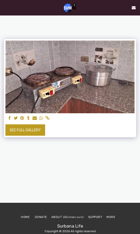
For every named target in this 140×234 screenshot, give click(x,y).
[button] (5, 7)
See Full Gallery (25, 130)
